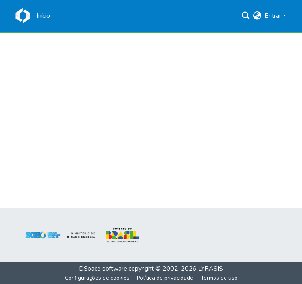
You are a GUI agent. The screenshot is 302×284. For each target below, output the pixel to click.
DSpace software (103, 268)
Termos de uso (219, 278)
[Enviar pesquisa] (246, 15)
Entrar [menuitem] (273, 15)
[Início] (43, 15)
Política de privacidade (165, 278)
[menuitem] (257, 15)
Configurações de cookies (97, 278)
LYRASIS (210, 268)
